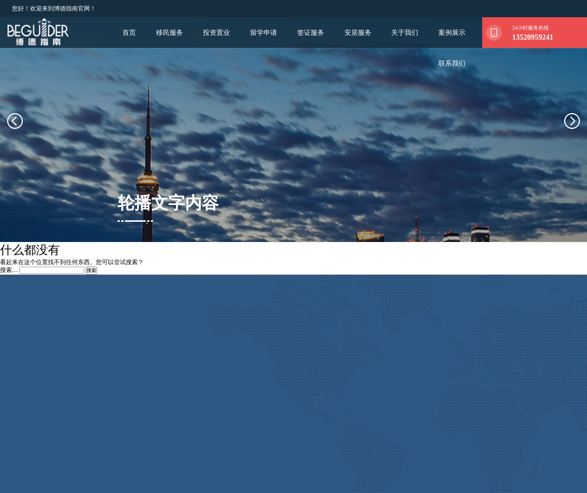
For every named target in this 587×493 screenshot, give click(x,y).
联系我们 (451, 63)
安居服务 (357, 32)
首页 (129, 32)
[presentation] (24, 111)
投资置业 (216, 32)
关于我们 (404, 32)
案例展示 (451, 32)
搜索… (9, 250)
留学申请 (263, 32)
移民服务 (169, 32)
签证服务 (310, 32)
